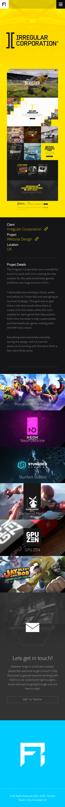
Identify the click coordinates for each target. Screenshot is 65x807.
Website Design (23, 239)
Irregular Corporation (27, 229)
